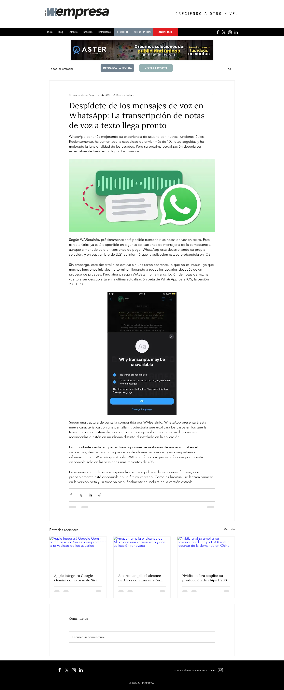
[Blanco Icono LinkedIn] (236, 32)
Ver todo (229, 529)
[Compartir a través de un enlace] (100, 495)
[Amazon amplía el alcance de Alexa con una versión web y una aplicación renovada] (142, 553)
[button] (230, 68)
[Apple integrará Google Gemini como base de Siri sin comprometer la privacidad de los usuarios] (78, 553)
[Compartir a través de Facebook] (71, 495)
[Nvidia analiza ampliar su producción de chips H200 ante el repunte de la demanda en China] (206, 553)
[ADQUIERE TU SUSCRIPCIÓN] (133, 32)
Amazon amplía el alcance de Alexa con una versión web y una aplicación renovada (139, 577)
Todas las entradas (61, 69)
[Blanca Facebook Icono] (217, 32)
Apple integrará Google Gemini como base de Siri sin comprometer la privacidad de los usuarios (75, 577)
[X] (223, 32)
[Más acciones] (212, 94)
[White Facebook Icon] (59, 670)
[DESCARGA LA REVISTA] (117, 68)
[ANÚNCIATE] (165, 32)
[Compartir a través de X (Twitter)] (80, 495)
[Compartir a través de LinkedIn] (90, 495)
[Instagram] (230, 32)
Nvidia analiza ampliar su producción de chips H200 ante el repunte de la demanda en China (204, 577)
